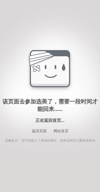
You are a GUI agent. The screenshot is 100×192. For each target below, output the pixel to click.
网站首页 (61, 131)
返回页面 (39, 131)
